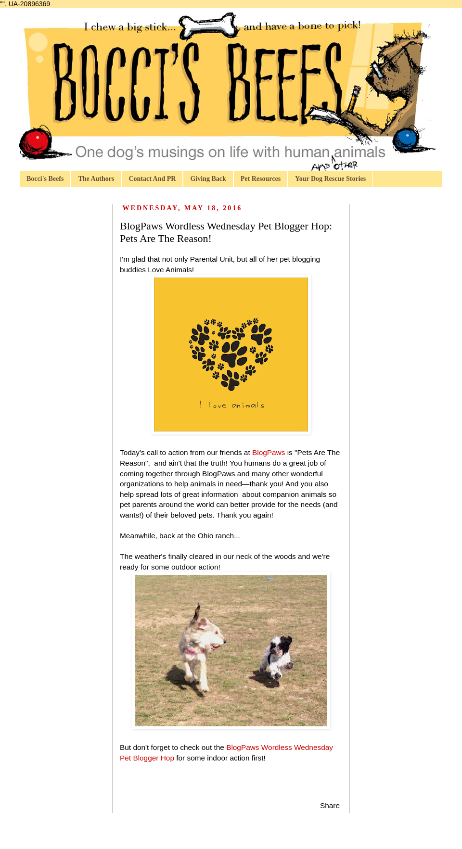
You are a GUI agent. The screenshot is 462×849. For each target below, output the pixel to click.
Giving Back (208, 178)
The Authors (96, 178)
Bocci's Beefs (45, 178)
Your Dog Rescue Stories (330, 178)
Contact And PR (152, 178)
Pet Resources (261, 178)
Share (330, 805)
